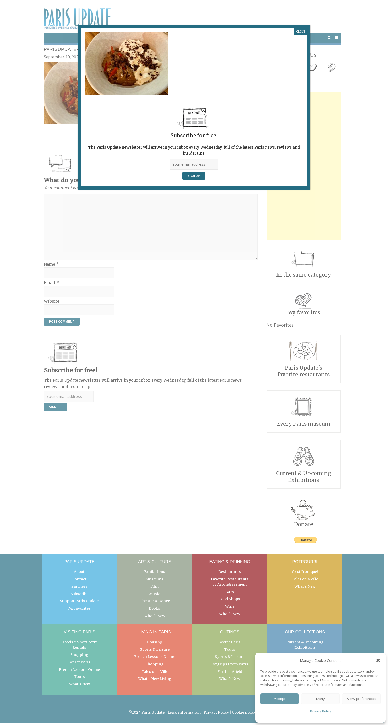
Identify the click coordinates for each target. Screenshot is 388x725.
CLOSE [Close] (300, 31)
